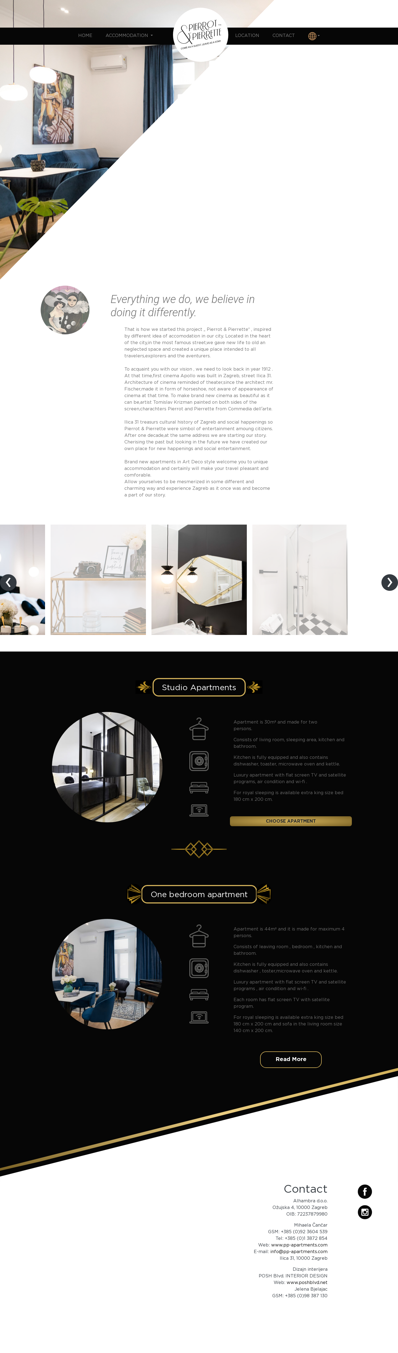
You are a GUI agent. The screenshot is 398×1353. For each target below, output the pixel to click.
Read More (291, 1059)
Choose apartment (291, 821)
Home (85, 35)
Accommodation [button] (128, 35)
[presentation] (8, 582)
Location (247, 35)
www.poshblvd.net (307, 1282)
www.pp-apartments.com (299, 1245)
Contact (284, 35)
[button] (314, 36)
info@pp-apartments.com (299, 1251)
